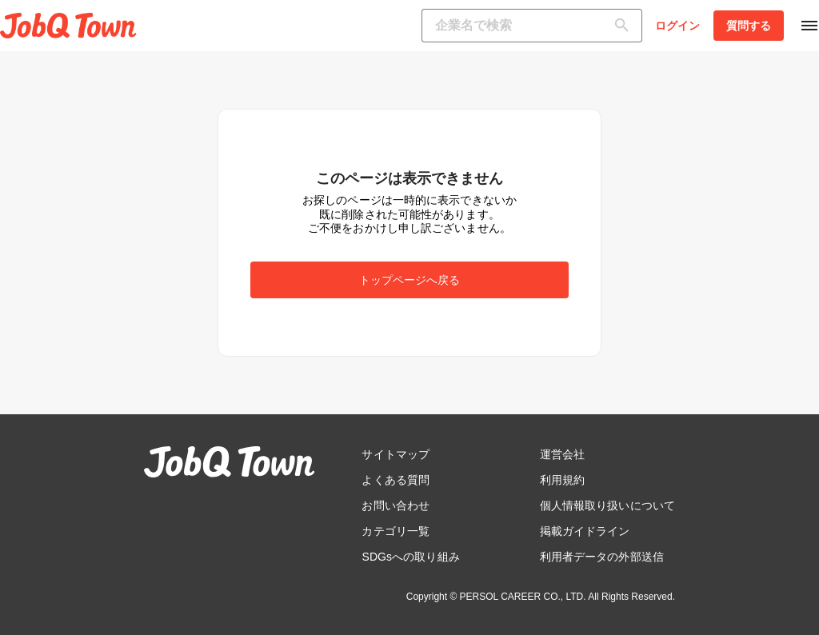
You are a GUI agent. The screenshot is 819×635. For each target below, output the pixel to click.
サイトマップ (395, 454)
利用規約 (562, 479)
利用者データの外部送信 (602, 556)
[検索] (625, 25)
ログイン (677, 25)
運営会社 (562, 454)
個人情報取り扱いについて (607, 505)
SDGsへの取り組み (410, 556)
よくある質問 (395, 479)
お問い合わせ (395, 505)
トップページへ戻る (410, 280)
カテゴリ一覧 (395, 531)
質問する (748, 25)
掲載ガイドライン (585, 531)
